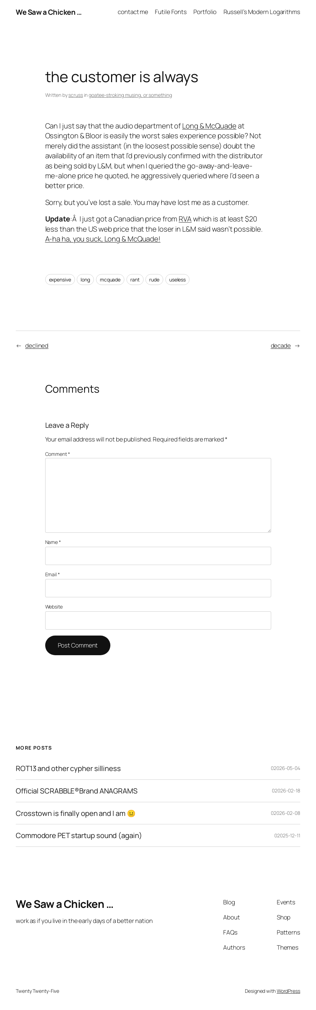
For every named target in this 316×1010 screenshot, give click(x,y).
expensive (60, 279)
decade (281, 345)
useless (177, 279)
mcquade (110, 279)
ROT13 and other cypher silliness (68, 768)
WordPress (288, 991)
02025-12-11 (287, 835)
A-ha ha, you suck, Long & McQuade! (103, 239)
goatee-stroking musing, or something (130, 95)
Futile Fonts (171, 12)
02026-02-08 (285, 813)
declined (36, 345)
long (85, 279)
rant (135, 279)
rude (154, 279)
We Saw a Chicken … (48, 12)
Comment (57, 454)
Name (53, 542)
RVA (185, 219)
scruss (75, 95)
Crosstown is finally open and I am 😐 (75, 813)
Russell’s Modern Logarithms (262, 12)
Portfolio (205, 12)
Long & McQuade (209, 126)
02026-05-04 (285, 768)
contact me (133, 12)
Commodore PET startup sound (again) (79, 835)
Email (52, 574)
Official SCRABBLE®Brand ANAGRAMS (77, 791)
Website (54, 606)
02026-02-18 (286, 790)
